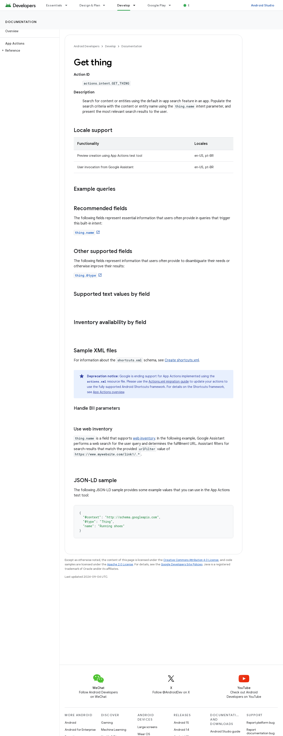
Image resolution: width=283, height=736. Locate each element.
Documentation (21, 22)
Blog (191, 5)
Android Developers (86, 46)
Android (70, 723)
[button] (29, 50)
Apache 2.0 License (120, 564)
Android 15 (181, 723)
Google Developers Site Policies (181, 564)
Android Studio (262, 5)
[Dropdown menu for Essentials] (68, 5)
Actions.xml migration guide (169, 381)
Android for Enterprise (80, 730)
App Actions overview (108, 392)
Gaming (107, 723)
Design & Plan (89, 5)
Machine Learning (113, 730)
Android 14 (181, 730)
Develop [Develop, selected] (123, 5)
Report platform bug (261, 723)
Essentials (54, 5)
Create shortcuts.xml (182, 360)
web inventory (144, 438)
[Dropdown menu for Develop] (136, 5)
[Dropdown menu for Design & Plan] (106, 5)
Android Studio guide (225, 731)
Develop (110, 46)
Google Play (156, 5)
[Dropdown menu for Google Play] (172, 5)
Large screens (147, 727)
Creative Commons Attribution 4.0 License (191, 560)
